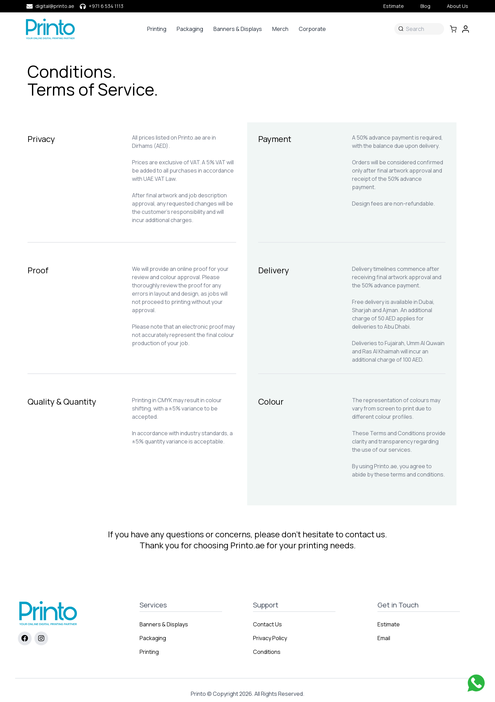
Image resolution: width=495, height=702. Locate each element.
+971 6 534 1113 (106, 6)
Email (383, 638)
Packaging (190, 29)
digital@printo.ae (54, 6)
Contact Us (267, 624)
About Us (457, 6)
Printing (156, 29)
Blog (425, 6)
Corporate (312, 29)
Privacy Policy (270, 638)
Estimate (393, 6)
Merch (280, 29)
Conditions (266, 652)
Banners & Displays (237, 29)
